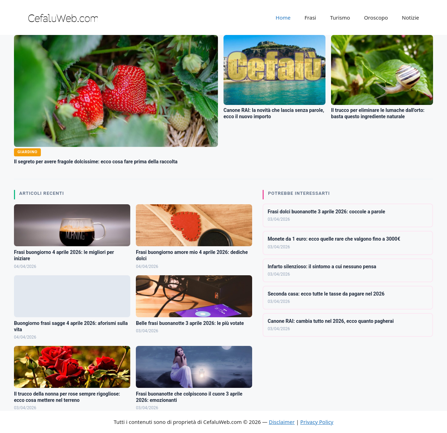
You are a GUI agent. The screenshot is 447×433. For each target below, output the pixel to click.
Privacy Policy (317, 421)
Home (283, 17)
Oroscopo (376, 17)
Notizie (410, 17)
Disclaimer (282, 421)
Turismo (340, 17)
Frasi (310, 17)
